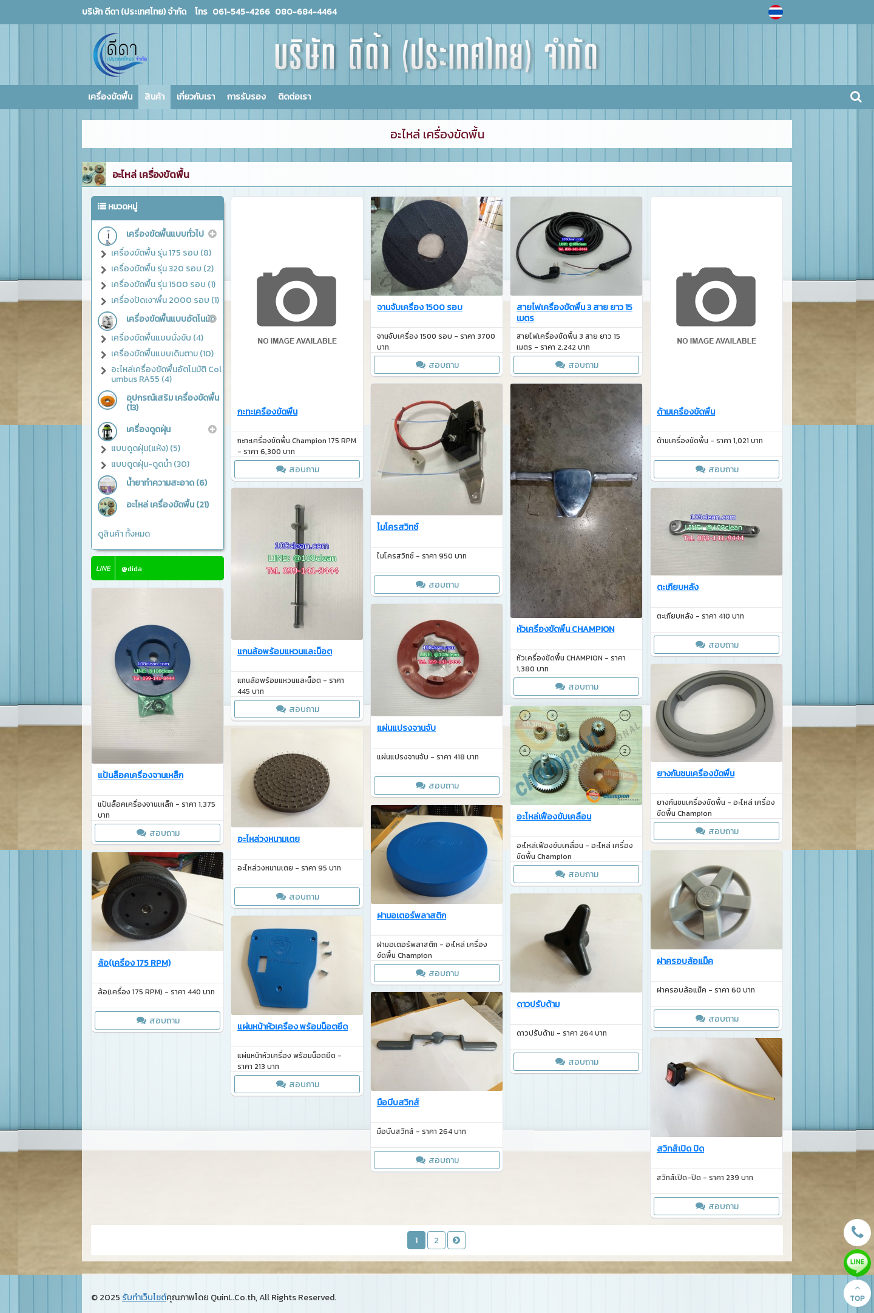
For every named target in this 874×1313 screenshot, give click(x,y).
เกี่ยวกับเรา (196, 96)
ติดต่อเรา (294, 96)
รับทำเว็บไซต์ (144, 1297)
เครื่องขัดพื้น (110, 96)
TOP (857, 1293)
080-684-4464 (305, 11)
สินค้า (154, 96)
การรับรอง (246, 96)
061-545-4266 (241, 11)
